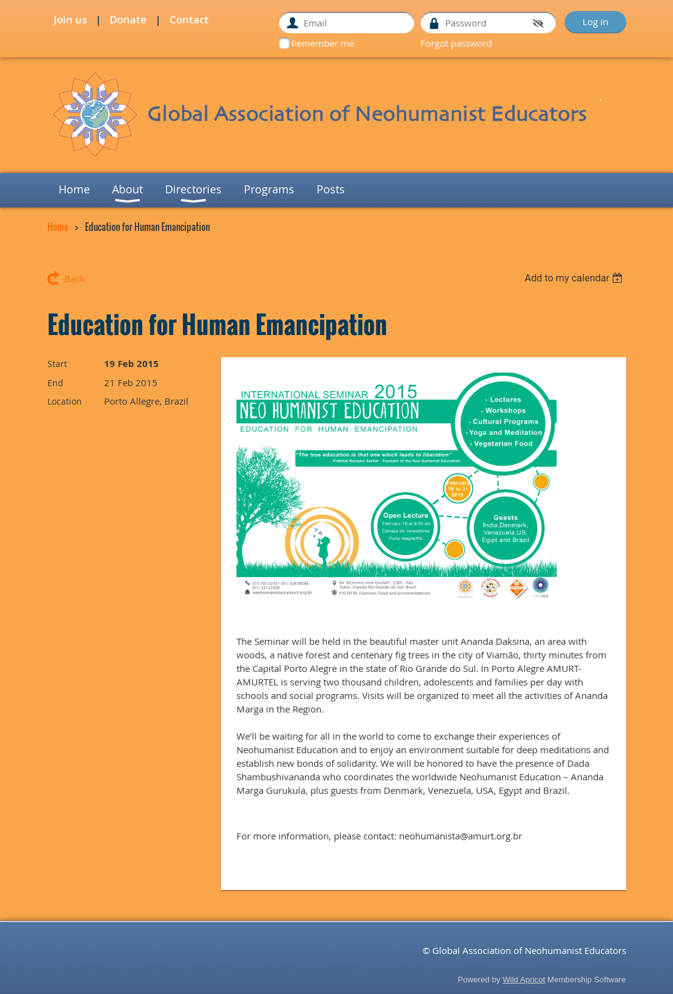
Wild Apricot (523, 979)
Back (75, 278)
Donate (128, 19)
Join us (70, 19)
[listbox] (575, 278)
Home (57, 226)
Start (57, 364)
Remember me (322, 43)
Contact (189, 19)
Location (64, 401)
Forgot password (456, 43)
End (55, 383)
